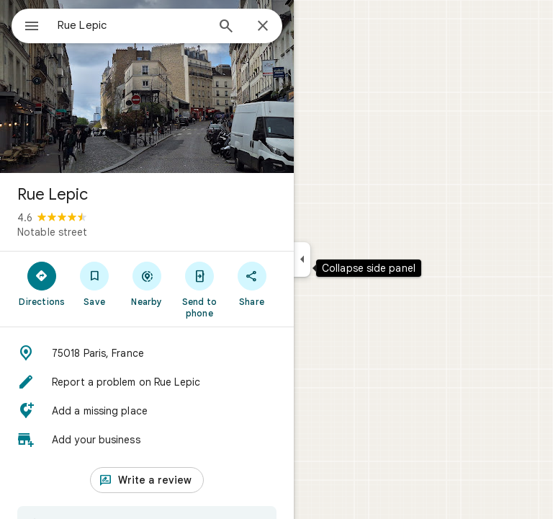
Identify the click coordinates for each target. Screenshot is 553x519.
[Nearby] (147, 283)
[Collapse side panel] (302, 259)
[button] (147, 353)
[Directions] (42, 283)
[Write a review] (147, 480)
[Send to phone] (199, 289)
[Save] (94, 283)
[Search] (226, 27)
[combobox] (132, 25)
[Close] (262, 27)
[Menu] (32, 27)
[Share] (251, 283)
